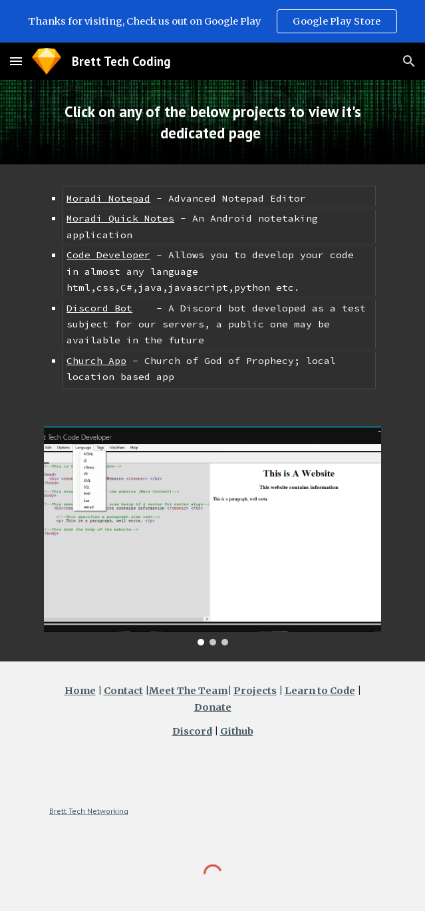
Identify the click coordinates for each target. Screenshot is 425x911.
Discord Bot (99, 308)
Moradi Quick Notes (120, 218)
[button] (16, 61)
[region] (212, 21)
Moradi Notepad (108, 198)
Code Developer (108, 255)
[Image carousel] (212, 536)
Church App (96, 361)
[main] (212, 122)
